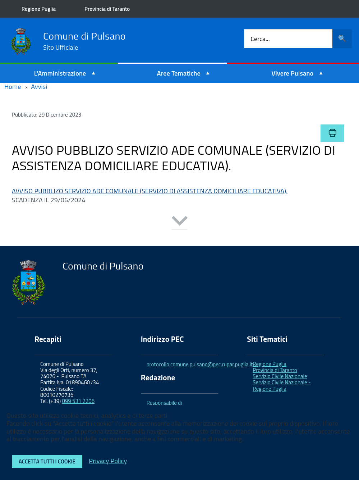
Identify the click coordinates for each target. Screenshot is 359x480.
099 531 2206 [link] (78, 401)
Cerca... (260, 38)
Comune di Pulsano (84, 41)
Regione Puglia (39, 9)
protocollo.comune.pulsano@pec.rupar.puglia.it (200, 364)
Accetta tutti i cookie (47, 461)
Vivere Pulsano (292, 73)
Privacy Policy (108, 460)
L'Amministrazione (60, 73)
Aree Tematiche (179, 73)
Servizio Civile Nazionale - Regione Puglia (281, 385)
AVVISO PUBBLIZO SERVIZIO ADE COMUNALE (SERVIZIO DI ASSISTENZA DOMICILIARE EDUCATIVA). (149, 191)
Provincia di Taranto (107, 9)
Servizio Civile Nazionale (280, 376)
